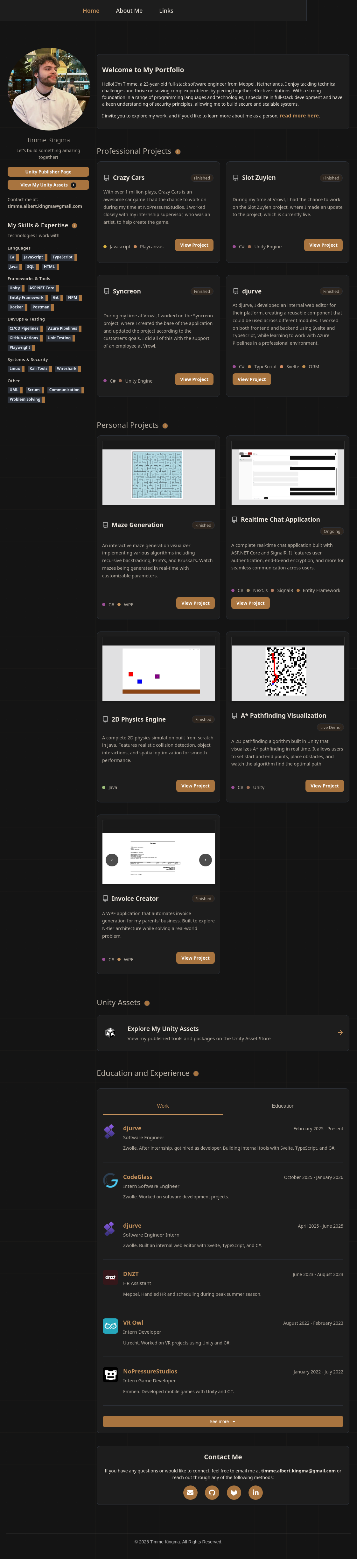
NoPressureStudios (150, 1371)
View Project (194, 245)
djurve (132, 1128)
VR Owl (133, 1322)
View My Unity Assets (54, 184)
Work (163, 1106)
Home (141, 10)
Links (216, 10)
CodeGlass (137, 1177)
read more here (299, 115)
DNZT (131, 1274)
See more (223, 1423)
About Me (179, 10)
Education (283, 1106)
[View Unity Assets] (223, 1033)
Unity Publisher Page (48, 172)
